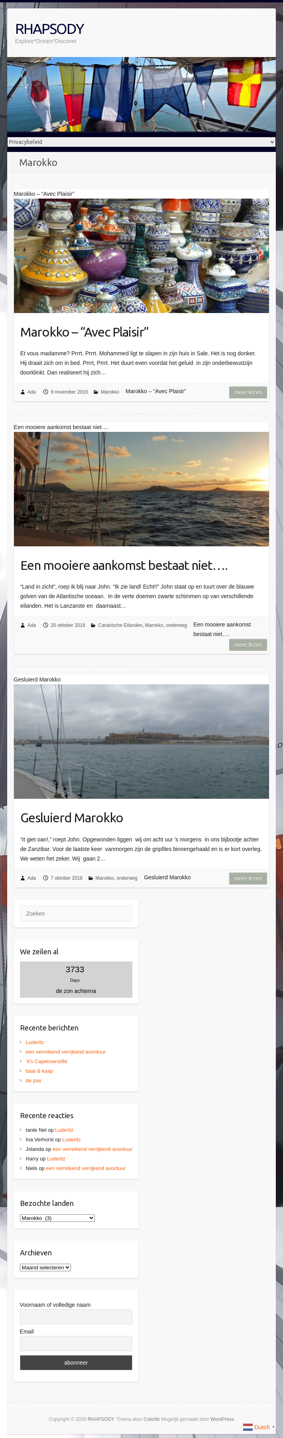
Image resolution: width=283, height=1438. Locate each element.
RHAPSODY (49, 28)
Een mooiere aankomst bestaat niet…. (124, 565)
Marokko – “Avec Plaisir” (84, 332)
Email (27, 1331)
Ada (32, 392)
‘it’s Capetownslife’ (47, 1061)
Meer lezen (248, 392)
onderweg (176, 625)
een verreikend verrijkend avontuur (66, 1052)
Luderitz (35, 1042)
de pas (33, 1080)
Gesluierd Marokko (71, 817)
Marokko (110, 392)
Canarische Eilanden (120, 625)
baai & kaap (39, 1071)
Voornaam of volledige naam (55, 1305)
